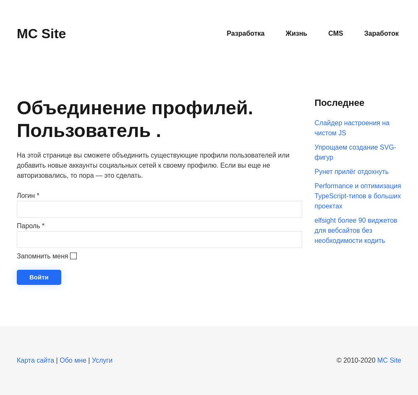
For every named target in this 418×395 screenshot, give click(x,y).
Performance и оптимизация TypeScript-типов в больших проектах (358, 196)
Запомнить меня (42, 256)
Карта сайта (35, 360)
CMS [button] (335, 33)
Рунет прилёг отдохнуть (352, 171)
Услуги (102, 360)
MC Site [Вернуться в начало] (41, 33)
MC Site (389, 360)
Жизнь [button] (296, 33)
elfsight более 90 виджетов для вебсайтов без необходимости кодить (356, 230)
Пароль (30, 225)
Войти (39, 277)
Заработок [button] (381, 33)
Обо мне (73, 360)
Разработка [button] (245, 33)
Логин (28, 195)
